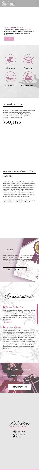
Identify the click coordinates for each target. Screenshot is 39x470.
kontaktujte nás (19, 387)
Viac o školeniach (15, 269)
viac (9, 38)
